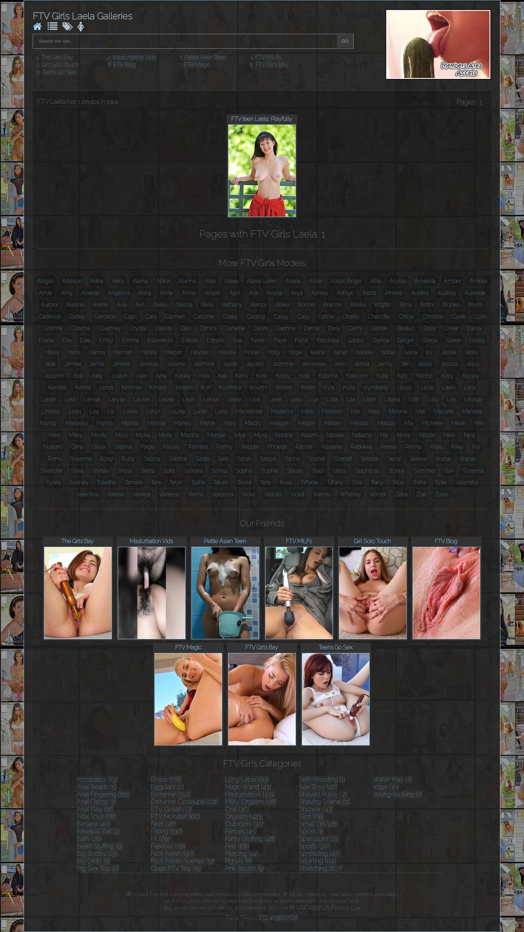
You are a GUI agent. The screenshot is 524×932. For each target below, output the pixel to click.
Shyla (125, 470)
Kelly (447, 376)
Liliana (392, 399)
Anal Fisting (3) (96, 801)
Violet (298, 494)
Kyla (329, 387)
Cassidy (256, 316)
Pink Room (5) (244, 868)
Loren (130, 411)
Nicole (427, 435)
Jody (97, 376)
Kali (222, 376)
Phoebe (277, 446)
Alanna (187, 281)
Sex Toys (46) (318, 787)
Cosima (80, 328)
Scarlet (316, 458)
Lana (470, 387)
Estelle (190, 340)
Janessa (148, 364)
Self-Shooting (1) (322, 779)
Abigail (45, 281)
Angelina (119, 293)
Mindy (99, 435)
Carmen (175, 316)
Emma (130, 340)
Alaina (140, 281)
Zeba (401, 494)
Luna (221, 411)
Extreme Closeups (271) (184, 801)
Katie (383, 376)
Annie (189, 293)
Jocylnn (54, 376)
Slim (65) (311, 816)
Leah (189, 399)
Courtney (109, 328)
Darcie (311, 328)
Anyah (213, 293)
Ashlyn (345, 293)
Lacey (404, 387)
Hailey (477, 340)
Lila (351, 399)
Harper (174, 352)
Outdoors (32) (244, 824)
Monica (190, 435)
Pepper (250, 446)
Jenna (361, 364)
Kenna (83, 387)
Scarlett (343, 458)
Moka (143, 435)
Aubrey (420, 293)
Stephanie (366, 470)
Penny (225, 446)
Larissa (92, 399)
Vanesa (142, 494)
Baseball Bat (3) (98, 831)
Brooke (451, 304)
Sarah (244, 458)
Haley (52, 352)
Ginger (406, 340)
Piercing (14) (241, 853)
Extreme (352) (170, 794)
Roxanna (81, 458)
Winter (378, 494)
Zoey (441, 494)
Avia (122, 304)
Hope (295, 352)
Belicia (185, 304)
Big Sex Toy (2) (98, 868)
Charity (351, 316)
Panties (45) (241, 831)
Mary (230, 423)
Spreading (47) (319, 853)
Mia (408, 423)
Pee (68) (237, 846)
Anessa (90, 293)
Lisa (94, 411)
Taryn (176, 482)
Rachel (304, 446)
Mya (240, 435)
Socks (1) (311, 831)
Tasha (198, 482)
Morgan (216, 435)
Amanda (424, 281)
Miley (76, 435)
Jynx (161, 376)
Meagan (280, 423)
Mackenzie (249, 411)
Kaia (204, 376)
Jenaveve (313, 364)
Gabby (356, 340)
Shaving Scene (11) (325, 801)
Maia (374, 411)
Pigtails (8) (238, 861)
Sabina (152, 458)
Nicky (404, 435)
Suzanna (473, 470)
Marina (104, 423)
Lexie (275, 399)
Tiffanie (309, 482)
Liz (111, 411)
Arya (297, 293)
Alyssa (398, 281)
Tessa (285, 482)
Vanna (195, 494)
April (234, 293)
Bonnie (306, 304)
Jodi (78, 376)
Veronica (222, 494)
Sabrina (178, 458)
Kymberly (376, 387)
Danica (208, 328)
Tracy (377, 482)
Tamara (133, 482)
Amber (452, 281)
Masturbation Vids (134, 57)
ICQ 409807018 (278, 917)
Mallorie (444, 411)
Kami (241, 376)
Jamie (97, 364)
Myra (260, 435)
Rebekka (361, 446)
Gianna (380, 340)
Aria (253, 293)
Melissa (359, 423)
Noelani (53, 446)
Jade (50, 364)
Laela (449, 387)
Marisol (130, 423)
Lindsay (473, 399)
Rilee (436, 446)
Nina (469, 435)
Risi (476, 446)
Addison (72, 281)
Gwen (453, 340)
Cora (480, 316)
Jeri (405, 364)
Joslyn (119, 376)
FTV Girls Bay (272, 64)
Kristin (308, 387)
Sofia (169, 470)
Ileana (318, 352)
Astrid (369, 293)
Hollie (252, 352)
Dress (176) (166, 779)
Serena (418, 458)
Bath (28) (89, 838)
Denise (379, 328)
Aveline (75, 304)
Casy (303, 316)
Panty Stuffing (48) (250, 838)
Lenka (211, 399)
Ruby (128, 458)
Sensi (394, 458)
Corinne (53, 328)
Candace (105, 316)
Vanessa (169, 494)
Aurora (49, 304)
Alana (163, 281)
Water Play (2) (392, 779)
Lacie (427, 387)
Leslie (234, 399)
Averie (100, 304)
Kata (304, 376)
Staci (318, 470)
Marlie (207, 423)
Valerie (115, 494)
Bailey (160, 304)
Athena (393, 293)
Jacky (472, 352)
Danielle (235, 328)
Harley (149, 352)
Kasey (283, 376)
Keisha (424, 376)
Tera (265, 482)
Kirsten (184, 387)
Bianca (259, 304)
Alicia (315, 281)
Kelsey (470, 376)
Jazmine (283, 364)
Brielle (358, 304)
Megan (307, 423)
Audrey (447, 293)
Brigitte (382, 304)
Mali (420, 411)
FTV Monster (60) (175, 816)
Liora (75, 411)
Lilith (414, 399)
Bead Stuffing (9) (100, 846)
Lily (451, 399)
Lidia (332, 399)
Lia (314, 399)
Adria (97, 281)
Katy (402, 376)
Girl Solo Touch (60, 64)
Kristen (284, 387)
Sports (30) (314, 846)
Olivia (98, 446)
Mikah (458, 423)
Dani (186, 328)
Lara (70, 399)
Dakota (163, 328)
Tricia (398, 482)
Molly (165, 435)
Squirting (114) (317, 861)
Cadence (49, 316)
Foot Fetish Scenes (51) (183, 861)
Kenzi (106, 387)
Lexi (255, 399)
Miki (480, 423)
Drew (451, 328)
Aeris (118, 281)
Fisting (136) (167, 831)
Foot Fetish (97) (172, 853)
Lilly (433, 399)
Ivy (429, 352)
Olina (77, 446)
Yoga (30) (386, 787)
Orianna (123, 446)
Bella (207, 304)
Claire (459, 316)
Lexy (297, 399)
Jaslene (176, 364)
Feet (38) (163, 824)
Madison (332, 411)
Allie (375, 281)
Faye (280, 340)
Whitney (350, 494)
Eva (237, 340)
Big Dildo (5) (93, 861)
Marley (182, 423)
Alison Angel (346, 281)
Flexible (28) (168, 846)
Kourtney (230, 387)
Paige (147, 446)
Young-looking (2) (397, 794)
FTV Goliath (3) (171, 809)
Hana (74, 352)
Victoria (273, 494)
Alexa (231, 281)
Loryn (153, 411)
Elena (474, 328)
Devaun (405, 328)
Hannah (123, 352)
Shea (77, 470)
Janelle (121, 364)
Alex (210, 281)
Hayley (227, 352)
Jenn (340, 364)
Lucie (200, 411)
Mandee (472, 411)
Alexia (292, 281)
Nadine (284, 435)
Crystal (138, 328)
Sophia (244, 470)
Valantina (467, 482)
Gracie (430, 340)
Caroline (204, 316)
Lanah (48, 399)
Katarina (328, 376)
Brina (406, 304)
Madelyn (282, 411)
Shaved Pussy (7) (323, 794)
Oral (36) (237, 809)
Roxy (106, 458)
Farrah (258, 340)
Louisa (177, 411)
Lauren (142, 399)
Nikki (450, 435)
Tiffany (335, 482)
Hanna (97, 352)
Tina (357, 482)
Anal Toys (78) (96, 816)
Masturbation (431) (250, 794)
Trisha (419, 482)
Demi (355, 328)
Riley (457, 446)
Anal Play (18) (95, 809)
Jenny (385, 364)
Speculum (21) (319, 838)
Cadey (77, 316)
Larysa (117, 399)
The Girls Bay (57, 57)
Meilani (333, 423)
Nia (384, 435)
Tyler (441, 482)
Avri (140, 304)
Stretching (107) (320, 868)
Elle (67, 340)
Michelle (432, 423)
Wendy (322, 494)
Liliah (370, 399)
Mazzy (253, 423)
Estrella (216, 340)
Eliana (46, 340)
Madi (307, 411)
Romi (54, 458)
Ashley (319, 293)
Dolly (430, 328)
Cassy (281, 316)
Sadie (202, 458)
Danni (261, 328)
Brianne (332, 304)
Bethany (232, 304)
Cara (151, 316)
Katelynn (357, 376)
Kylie (349, 387)
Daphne (285, 328)
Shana (443, 458)
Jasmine (204, 364)
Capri (130, 316)
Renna (413, 446)
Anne (166, 293)
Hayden (200, 352)
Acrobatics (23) (97, 779)
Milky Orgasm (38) (250, 801)
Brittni (427, 304)
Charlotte (379, 316)
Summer (425, 470)
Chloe (406, 316)
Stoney (396, 470)
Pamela (198, 446)
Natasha (362, 435)
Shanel (467, 458)
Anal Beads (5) (97, 787)
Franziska (328, 340)
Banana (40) (93, 824)
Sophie (269, 470)
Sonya (219, 470)
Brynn (475, 304)
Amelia (478, 281)
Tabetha (106, 482)
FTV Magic (197, 64)
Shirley (100, 470)
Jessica (449, 364)
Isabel (341, 352)
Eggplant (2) (167, 787)
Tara (156, 482)
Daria (334, 328)
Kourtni (258, 387)
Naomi (309, 435)
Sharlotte (51, 470)
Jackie (448, 352)
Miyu (121, 435)
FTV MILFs (268, 57)
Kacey (183, 376)
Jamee (72, 364)
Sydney (79, 482)
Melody (386, 423)
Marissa (156, 423)
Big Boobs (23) (97, 853)
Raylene (331, 446)
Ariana (274, 293)
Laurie (166, 399)
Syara (54, 482)
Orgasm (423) (244, 816)
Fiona (301, 340)
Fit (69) (160, 838)
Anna (144, 293)
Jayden (255, 364)
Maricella (77, 423)
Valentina (87, 494)
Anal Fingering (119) (103, 794)
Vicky (249, 494)
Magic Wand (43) (248, 787)
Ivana (410, 352)
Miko (55, 435)
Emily (106, 340)
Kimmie (131, 387)
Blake (282, 304)
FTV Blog (125, 64)
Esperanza (160, 340)
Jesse (425, 364)
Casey (230, 316)
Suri (449, 470)
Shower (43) (316, 809)
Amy (67, 293)
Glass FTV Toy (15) (176, 868)
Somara (193, 470)
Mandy (48, 423)
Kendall (57, 387)
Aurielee (474, 293)
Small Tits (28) (318, 824)
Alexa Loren (262, 281)
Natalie (335, 435)
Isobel (389, 352)
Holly (273, 352)
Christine (432, 316)
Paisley (172, 446)
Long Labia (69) (247, 779)
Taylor (244, 482)
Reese (389, 446)
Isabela (364, 352)
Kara (261, 376)
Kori (206, 387)
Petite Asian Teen (205, 57)
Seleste (369, 458)
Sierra (147, 470)
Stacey (295, 470)
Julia (141, 376)
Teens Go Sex (59, 72)
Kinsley (158, 387)
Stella (339, 470)
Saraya (268, 458)
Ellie (85, 340)
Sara (223, 458)
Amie (45, 293)
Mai (355, 411)
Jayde (230, 364)
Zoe (421, 494)
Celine (326, 316)
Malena (398, 411)
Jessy (473, 364)
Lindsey (51, 411)
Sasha (292, 458)
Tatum (221, 482)
